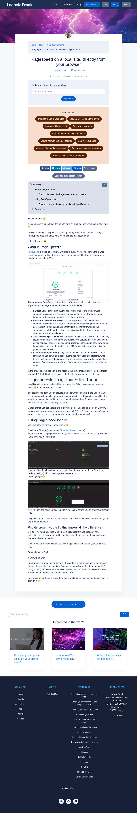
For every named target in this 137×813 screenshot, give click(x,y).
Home (56, 4)
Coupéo (84, 752)
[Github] (68, 801)
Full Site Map (52, 694)
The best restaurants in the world (84, 742)
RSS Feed (89, 168)
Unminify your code (87, 141)
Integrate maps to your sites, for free (84, 695)
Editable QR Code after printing (84, 119)
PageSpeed (33, 252)
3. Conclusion (38, 209)
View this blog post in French (68, 176)
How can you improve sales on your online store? (27, 659)
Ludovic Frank (60, 70)
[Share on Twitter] (67, 168)
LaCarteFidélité (84, 757)
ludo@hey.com (117, 715)
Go (124, 614)
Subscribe (68, 99)
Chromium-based (68, 430)
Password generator (82, 126)
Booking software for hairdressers (68, 156)
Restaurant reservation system (86, 148)
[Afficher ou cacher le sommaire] (104, 185)
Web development (55, 45)
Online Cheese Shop (84, 777)
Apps (105, 4)
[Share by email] (77, 168)
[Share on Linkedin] (56, 168)
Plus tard (84, 762)
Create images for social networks (68, 134)
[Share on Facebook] (45, 168)
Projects (68, 4)
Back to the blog (68, 604)
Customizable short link (56, 126)
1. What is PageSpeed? (43, 189)
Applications (20, 704)
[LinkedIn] (75, 801)
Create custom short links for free (84, 709)
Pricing (115, 4)
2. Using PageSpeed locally (45, 199)
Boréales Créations (84, 772)
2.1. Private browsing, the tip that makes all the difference (62, 204)
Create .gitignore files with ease (51, 148)
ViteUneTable (84, 747)
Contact (126, 4)
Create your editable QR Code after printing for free (84, 703)
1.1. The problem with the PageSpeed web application (60, 194)
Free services (91, 4)
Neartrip (84, 767)
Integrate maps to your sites (51, 119)
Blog (79, 4)
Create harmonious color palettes (56, 141)
